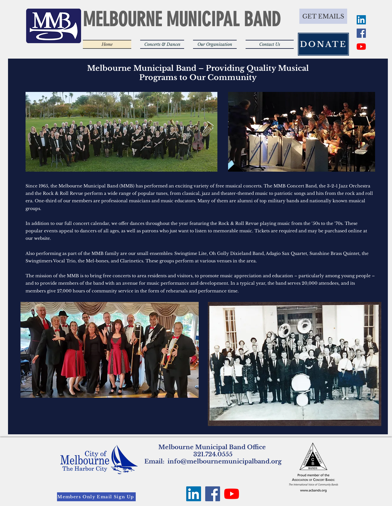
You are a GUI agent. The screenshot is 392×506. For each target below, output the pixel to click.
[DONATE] (323, 44)
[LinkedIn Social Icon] (361, 19)
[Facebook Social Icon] (361, 33)
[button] (162, 44)
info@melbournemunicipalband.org (224, 461)
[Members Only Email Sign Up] (96, 496)
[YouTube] (361, 46)
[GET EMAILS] (323, 16)
